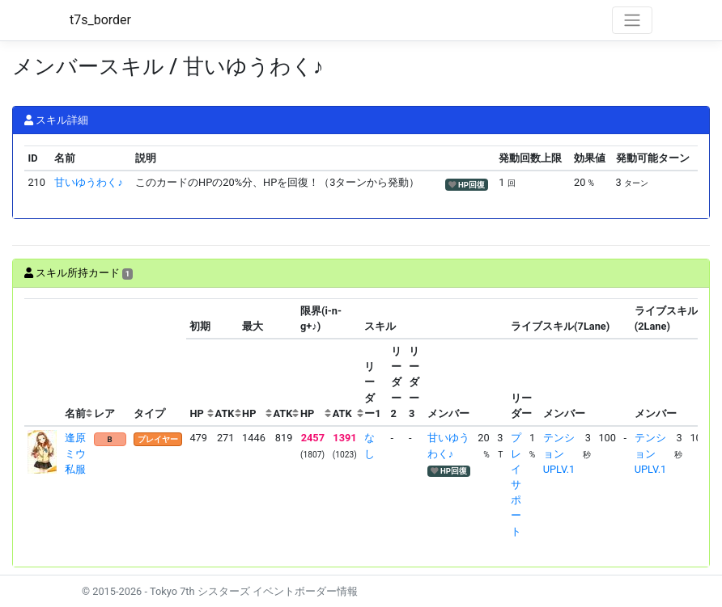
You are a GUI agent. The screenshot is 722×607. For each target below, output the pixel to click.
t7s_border (100, 19)
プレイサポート (516, 484)
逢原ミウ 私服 (80, 453)
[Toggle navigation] (632, 20)
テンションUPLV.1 (559, 453)
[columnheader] (43, 362)
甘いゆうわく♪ (88, 182)
